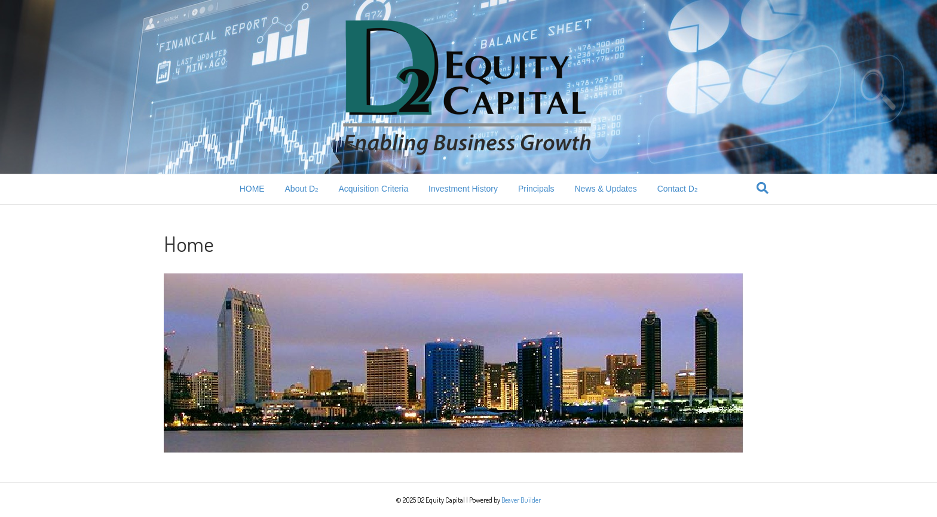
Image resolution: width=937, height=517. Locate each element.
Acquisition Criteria (373, 188)
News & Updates (605, 188)
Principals (536, 188)
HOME (252, 188)
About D (302, 188)
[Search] (762, 188)
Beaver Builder (521, 500)
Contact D (677, 188)
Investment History (463, 188)
